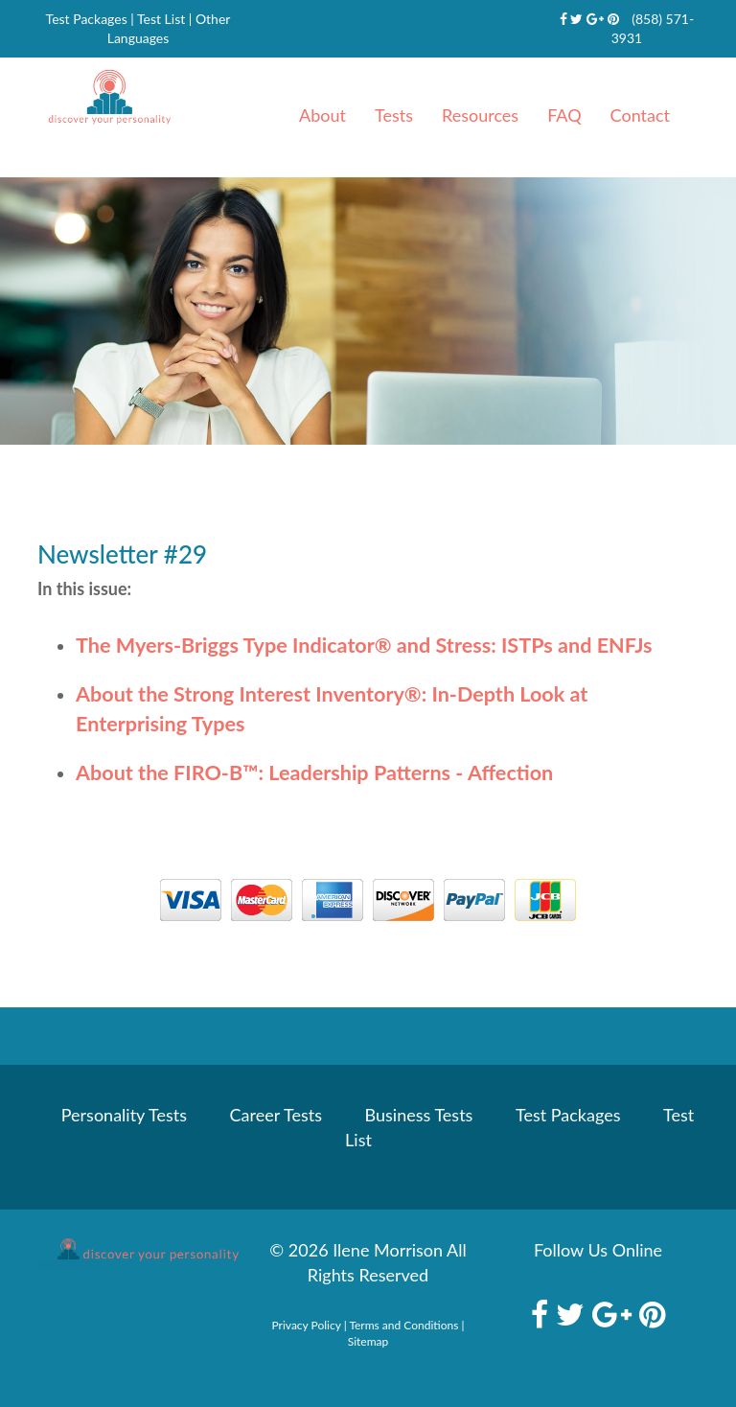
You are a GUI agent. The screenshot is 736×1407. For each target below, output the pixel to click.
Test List (161, 19)
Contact (640, 115)
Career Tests (276, 1114)
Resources (480, 115)
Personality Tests (124, 1114)
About (322, 115)
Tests (394, 115)
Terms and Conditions (403, 1325)
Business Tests (419, 1114)
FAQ (564, 115)
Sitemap (368, 1341)
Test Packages (86, 19)
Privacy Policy (306, 1325)
